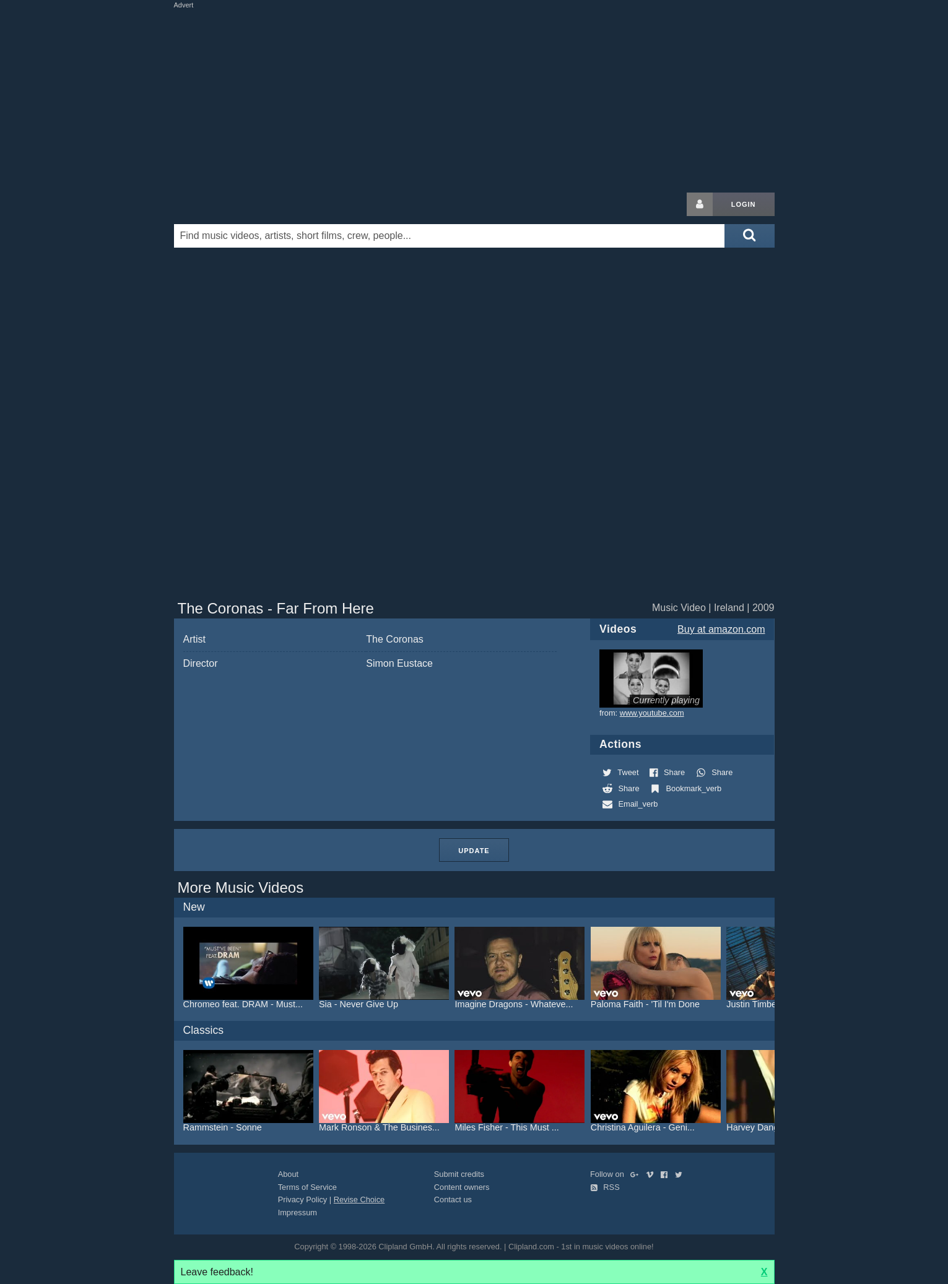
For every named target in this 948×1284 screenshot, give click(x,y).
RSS (605, 1187)
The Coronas (395, 639)
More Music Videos (241, 887)
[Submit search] (749, 236)
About (288, 1174)
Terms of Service (307, 1187)
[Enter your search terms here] (449, 236)
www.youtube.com (652, 713)
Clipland (239, 204)
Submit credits (459, 1174)
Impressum (297, 1212)
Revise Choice (359, 1199)
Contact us (453, 1199)
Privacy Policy (303, 1199)
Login (743, 204)
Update (473, 850)
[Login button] (700, 204)
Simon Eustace (399, 663)
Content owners (462, 1187)
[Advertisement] (474, 97)
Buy (721, 629)
